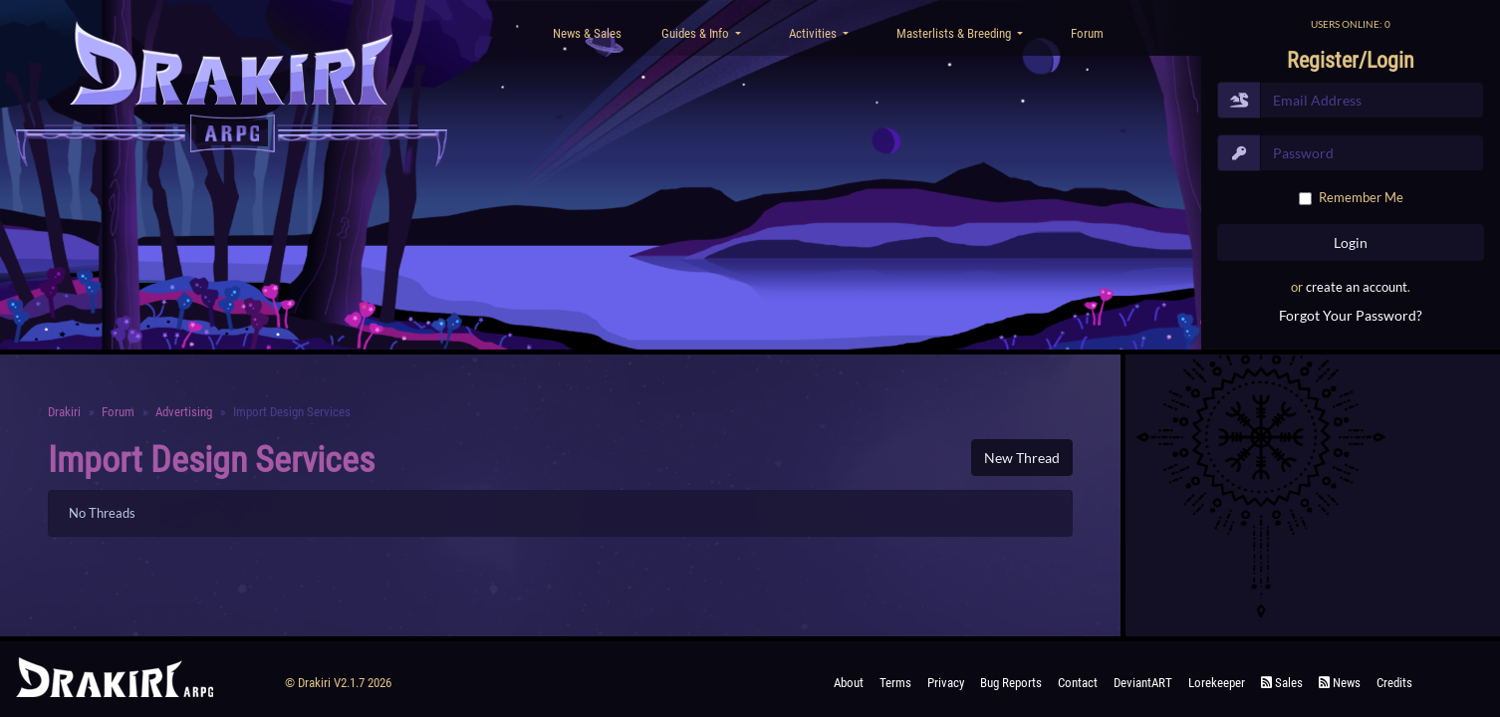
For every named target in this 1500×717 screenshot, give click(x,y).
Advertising (183, 411)
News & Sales (587, 33)
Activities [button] (814, 33)
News (1340, 682)
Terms (895, 682)
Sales (1282, 682)
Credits (1394, 682)
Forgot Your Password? (1350, 315)
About (849, 682)
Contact (1078, 682)
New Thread (1022, 457)
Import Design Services (211, 460)
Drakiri (64, 411)
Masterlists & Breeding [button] (955, 33)
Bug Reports (1011, 682)
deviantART (1143, 682)
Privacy (945, 682)
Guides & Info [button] (696, 33)
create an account (1356, 287)
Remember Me (1361, 197)
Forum (1087, 33)
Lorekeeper (1216, 682)
